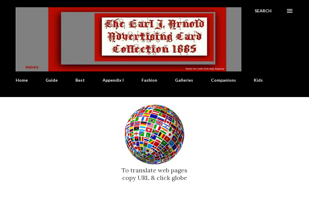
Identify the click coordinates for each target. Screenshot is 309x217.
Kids (258, 80)
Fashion (149, 80)
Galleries (184, 80)
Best (80, 80)
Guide (52, 80)
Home (22, 80)
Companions (223, 80)
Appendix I (113, 80)
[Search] (263, 10)
